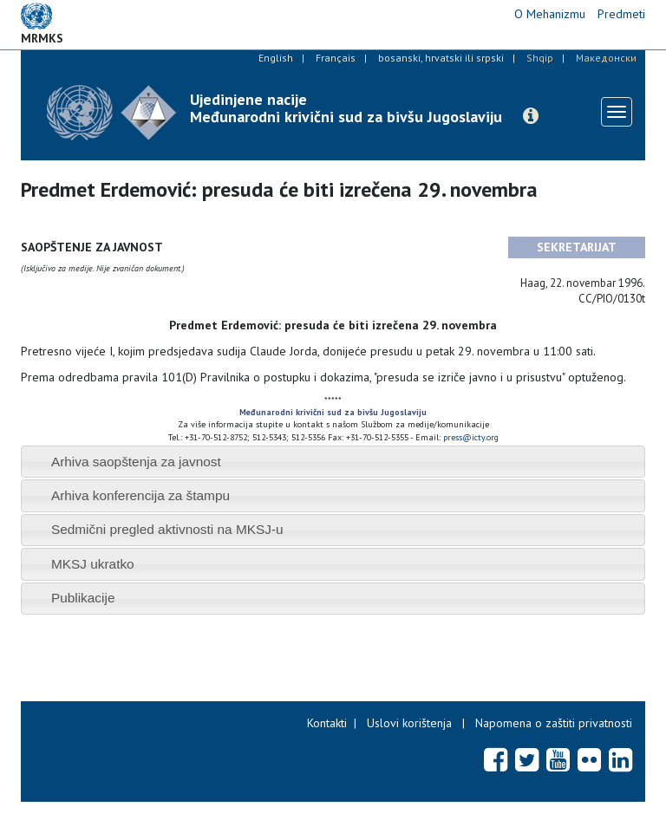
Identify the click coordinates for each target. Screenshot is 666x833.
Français (336, 57)
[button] (530, 116)
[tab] (333, 462)
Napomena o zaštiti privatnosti (553, 723)
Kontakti (327, 723)
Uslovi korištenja (409, 723)
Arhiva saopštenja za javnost (136, 461)
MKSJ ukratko (92, 563)
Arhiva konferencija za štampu (140, 495)
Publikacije (83, 597)
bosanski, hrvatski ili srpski (441, 57)
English (275, 57)
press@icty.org (471, 437)
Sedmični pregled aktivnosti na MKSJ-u (167, 529)
